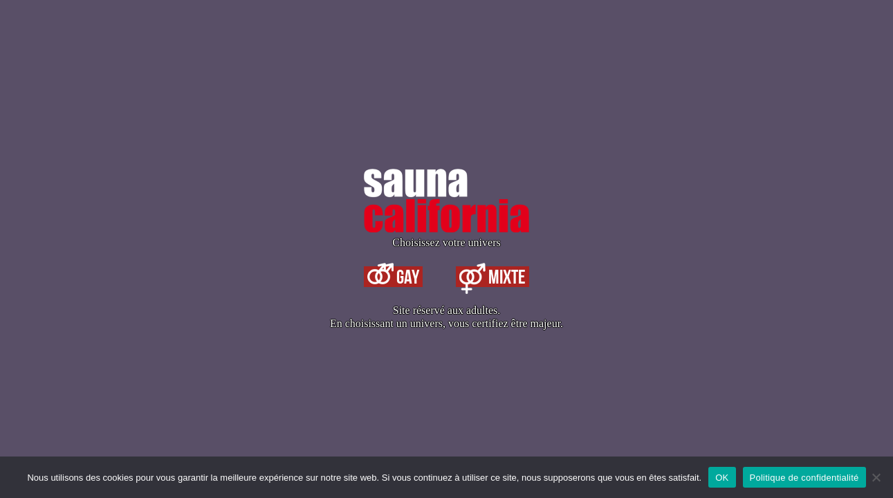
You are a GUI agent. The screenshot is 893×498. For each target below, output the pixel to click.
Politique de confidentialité (804, 477)
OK (721, 477)
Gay (393, 276)
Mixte (492, 276)
